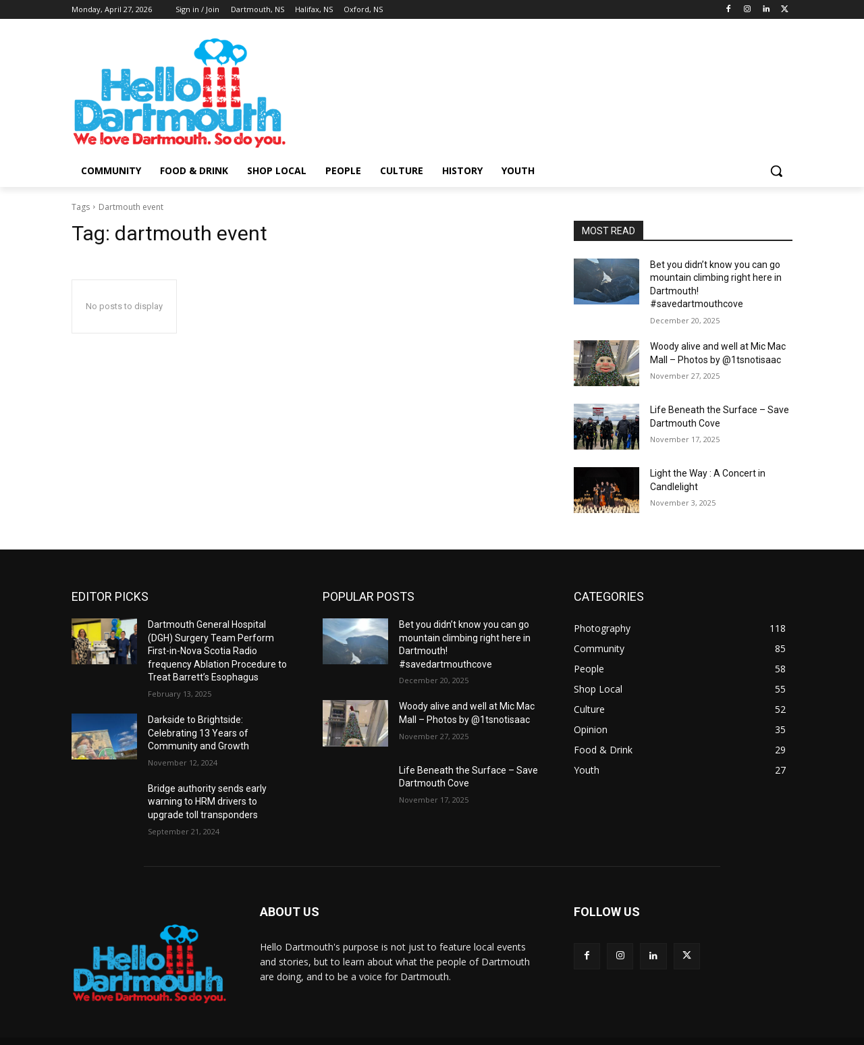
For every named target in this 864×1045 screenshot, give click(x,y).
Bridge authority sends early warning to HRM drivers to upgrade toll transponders (207, 801)
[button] (776, 171)
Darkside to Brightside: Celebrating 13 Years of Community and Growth (198, 732)
